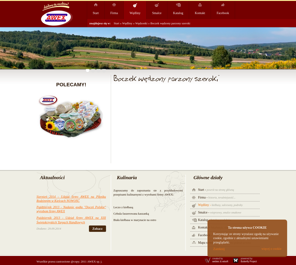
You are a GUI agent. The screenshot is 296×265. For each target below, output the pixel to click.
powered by (249, 260)
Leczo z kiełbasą (123, 207)
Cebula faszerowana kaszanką (131, 213)
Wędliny (127, 23)
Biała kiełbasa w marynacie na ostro (135, 220)
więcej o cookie (271, 248)
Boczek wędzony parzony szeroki (170, 23)
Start (116, 23)
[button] (88, 70)
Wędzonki (141, 23)
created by (220, 260)
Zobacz (97, 228)
